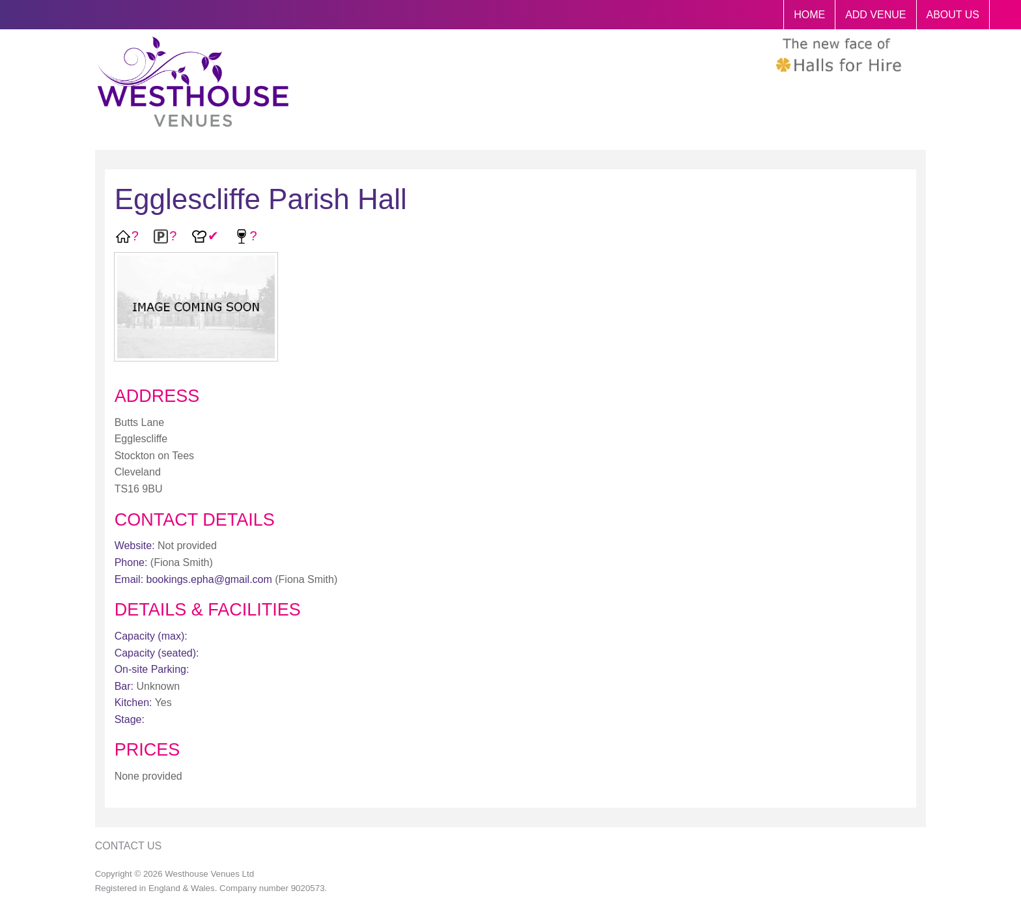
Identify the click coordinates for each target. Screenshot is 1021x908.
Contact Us (128, 845)
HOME (809, 14)
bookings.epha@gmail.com (209, 579)
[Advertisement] (815, 448)
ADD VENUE (875, 14)
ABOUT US (953, 14)
